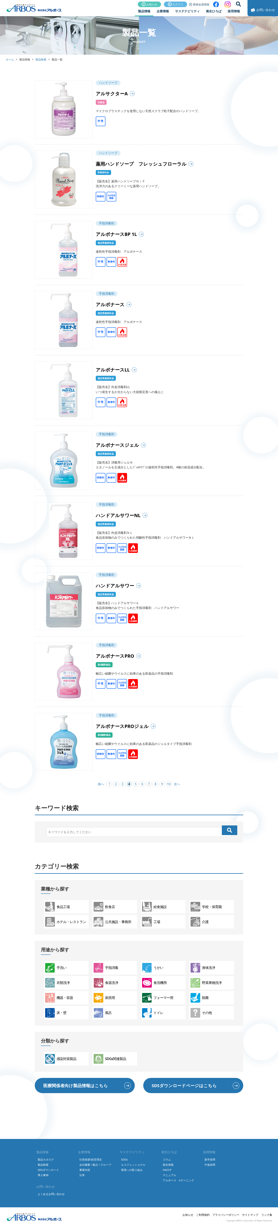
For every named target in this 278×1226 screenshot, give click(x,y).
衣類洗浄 (57, 983)
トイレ (152, 1013)
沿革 (82, 1175)
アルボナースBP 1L (116, 234)
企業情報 (163, 11)
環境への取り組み (132, 1170)
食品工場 (57, 907)
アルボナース (110, 304)
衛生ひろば (213, 11)
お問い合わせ (262, 10)
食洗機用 (154, 983)
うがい (152, 968)
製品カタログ (46, 1159)
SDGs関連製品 (110, 1059)
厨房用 (104, 998)
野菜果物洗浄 (206, 983)
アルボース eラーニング (178, 1180)
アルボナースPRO (115, 656)
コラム (167, 1159)
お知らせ (149, 4)
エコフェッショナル (133, 1164)
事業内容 (84, 1170)
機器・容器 (59, 998)
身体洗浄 (203, 968)
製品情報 (144, 11)
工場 (151, 922)
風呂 (103, 1013)
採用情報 (234, 11)
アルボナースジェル (117, 445)
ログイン (175, 4)
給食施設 (154, 907)
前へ (101, 784)
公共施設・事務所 (112, 922)
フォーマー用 (157, 998)
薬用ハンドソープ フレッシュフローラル (141, 164)
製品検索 (41, 59)
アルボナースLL (113, 369)
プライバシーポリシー (225, 1215)
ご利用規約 (203, 1215)
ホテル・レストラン (65, 922)
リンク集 (266, 1215)
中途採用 (209, 1164)
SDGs (124, 1159)
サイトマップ (250, 1215)
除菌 (199, 998)
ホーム (10, 59)
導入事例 (43, 1175)
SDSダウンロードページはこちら (184, 1085)
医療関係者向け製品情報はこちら (75, 1085)
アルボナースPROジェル (122, 726)
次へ (177, 784)
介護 (199, 922)
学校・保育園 (206, 907)
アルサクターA (112, 93)
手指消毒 (106, 968)
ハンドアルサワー (115, 585)
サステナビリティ (187, 11)
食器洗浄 (106, 983)
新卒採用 (209, 1159)
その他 (201, 1013)
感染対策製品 (60, 1059)
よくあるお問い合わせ (51, 1194)
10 (168, 784)
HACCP (167, 1170)
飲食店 (104, 907)
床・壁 (55, 1013)
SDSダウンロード (48, 1170)
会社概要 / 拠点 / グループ (95, 1164)
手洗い (55, 968)
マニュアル (169, 1175)
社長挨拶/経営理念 (90, 1159)
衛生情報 (168, 1164)
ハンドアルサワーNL (118, 515)
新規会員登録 (199, 4)
